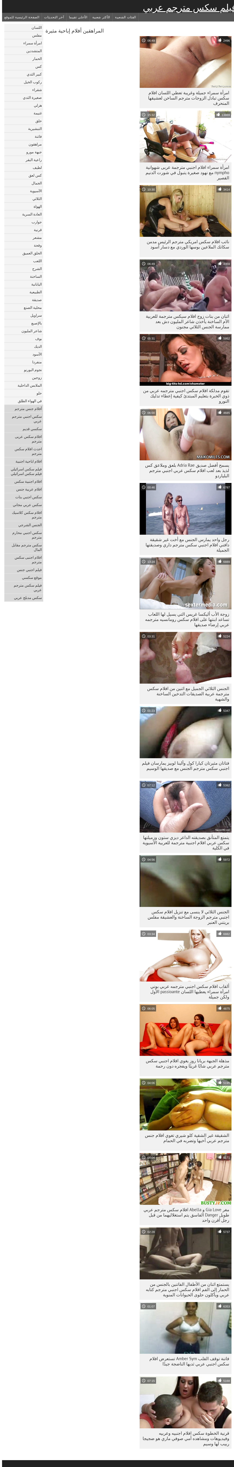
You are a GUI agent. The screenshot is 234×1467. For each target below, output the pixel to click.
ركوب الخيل (31, 82)
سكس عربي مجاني (25, 504)
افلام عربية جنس (27, 489)
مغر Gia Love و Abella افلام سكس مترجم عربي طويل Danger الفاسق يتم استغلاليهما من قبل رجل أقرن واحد (184, 1215)
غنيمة (36, 113)
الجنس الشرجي (28, 525)
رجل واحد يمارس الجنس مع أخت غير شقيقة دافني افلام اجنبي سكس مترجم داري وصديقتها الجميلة (185, 545)
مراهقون (33, 144)
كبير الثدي (32, 74)
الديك (36, 346)
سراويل (34, 315)
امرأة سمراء (30, 43)
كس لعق (33, 175)
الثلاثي (35, 198)
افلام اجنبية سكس (26, 481)
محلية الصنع (31, 307)
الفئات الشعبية (123, 17)
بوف (36, 338)
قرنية (36, 229)
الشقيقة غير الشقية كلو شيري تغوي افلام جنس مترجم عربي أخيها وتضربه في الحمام (185, 1138)
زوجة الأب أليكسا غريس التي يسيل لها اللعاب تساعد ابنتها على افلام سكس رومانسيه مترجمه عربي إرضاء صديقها (185, 619)
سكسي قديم (30, 428)
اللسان (34, 27)
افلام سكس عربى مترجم (26, 438)
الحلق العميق (30, 253)
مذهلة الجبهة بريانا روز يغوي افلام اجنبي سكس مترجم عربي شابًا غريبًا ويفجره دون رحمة (185, 1063)
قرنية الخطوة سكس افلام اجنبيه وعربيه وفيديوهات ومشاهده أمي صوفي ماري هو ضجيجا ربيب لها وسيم (184, 1438)
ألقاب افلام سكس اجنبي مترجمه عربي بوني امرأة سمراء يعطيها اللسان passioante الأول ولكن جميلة (187, 992)
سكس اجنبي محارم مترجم (25, 534)
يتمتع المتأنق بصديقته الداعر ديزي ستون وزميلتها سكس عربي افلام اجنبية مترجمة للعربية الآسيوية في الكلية (184, 843)
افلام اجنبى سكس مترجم (26, 559)
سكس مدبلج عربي (26, 597)
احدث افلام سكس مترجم (26, 451)
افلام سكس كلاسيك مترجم (25, 514)
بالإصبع (34, 323)
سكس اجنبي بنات (26, 497)
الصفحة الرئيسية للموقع (19, 17)
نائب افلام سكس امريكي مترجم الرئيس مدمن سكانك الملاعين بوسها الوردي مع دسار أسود (186, 244)
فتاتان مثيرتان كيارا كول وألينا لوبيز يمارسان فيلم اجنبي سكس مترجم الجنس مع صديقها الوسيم (183, 765)
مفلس (35, 35)
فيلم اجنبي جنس (27, 569)
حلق (36, 121)
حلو (37, 393)
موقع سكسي (30, 577)
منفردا (35, 362)
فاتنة (36, 136)
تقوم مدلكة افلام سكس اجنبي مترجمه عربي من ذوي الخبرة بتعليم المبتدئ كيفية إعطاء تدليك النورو (184, 396)
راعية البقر (32, 159)
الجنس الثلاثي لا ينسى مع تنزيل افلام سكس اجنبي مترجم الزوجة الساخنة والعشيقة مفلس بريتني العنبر (186, 917)
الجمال (34, 183)
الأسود (35, 354)
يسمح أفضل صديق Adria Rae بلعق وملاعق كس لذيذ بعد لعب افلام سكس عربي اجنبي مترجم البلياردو (185, 470)
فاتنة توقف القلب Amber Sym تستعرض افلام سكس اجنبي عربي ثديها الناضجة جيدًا (187, 1361)
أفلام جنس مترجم (26, 408)
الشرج (35, 268)
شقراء (35, 89)
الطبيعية (33, 292)
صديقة (35, 299)
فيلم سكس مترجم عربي (187, 8)
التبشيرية (33, 128)
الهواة (36, 206)
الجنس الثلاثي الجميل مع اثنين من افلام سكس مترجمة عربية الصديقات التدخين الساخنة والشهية (186, 694)
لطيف (35, 167)
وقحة (36, 245)
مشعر (35, 237)
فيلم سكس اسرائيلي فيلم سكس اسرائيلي (24, 471)
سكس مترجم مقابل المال (25, 547)
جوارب (34, 222)
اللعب (35, 261)
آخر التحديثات (52, 17)
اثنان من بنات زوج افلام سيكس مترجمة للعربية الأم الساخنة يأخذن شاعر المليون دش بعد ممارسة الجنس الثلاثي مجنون (185, 321)
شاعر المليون (29, 331)
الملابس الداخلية (28, 385)
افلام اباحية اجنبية (26, 461)
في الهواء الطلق (28, 401)
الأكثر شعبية (99, 17)
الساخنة (34, 276)
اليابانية (34, 284)
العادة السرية (30, 214)
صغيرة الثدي (30, 97)
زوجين (35, 377)
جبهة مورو (32, 152)
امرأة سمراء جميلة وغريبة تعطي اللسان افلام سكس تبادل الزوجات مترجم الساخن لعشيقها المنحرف (186, 98)
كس (36, 66)
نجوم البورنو (31, 369)
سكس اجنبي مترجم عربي (25, 418)
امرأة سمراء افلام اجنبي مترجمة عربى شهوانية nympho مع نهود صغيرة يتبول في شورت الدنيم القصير (185, 172)
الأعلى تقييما (76, 17)
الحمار (35, 58)
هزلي (36, 105)
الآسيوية (34, 191)
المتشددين (32, 51)
